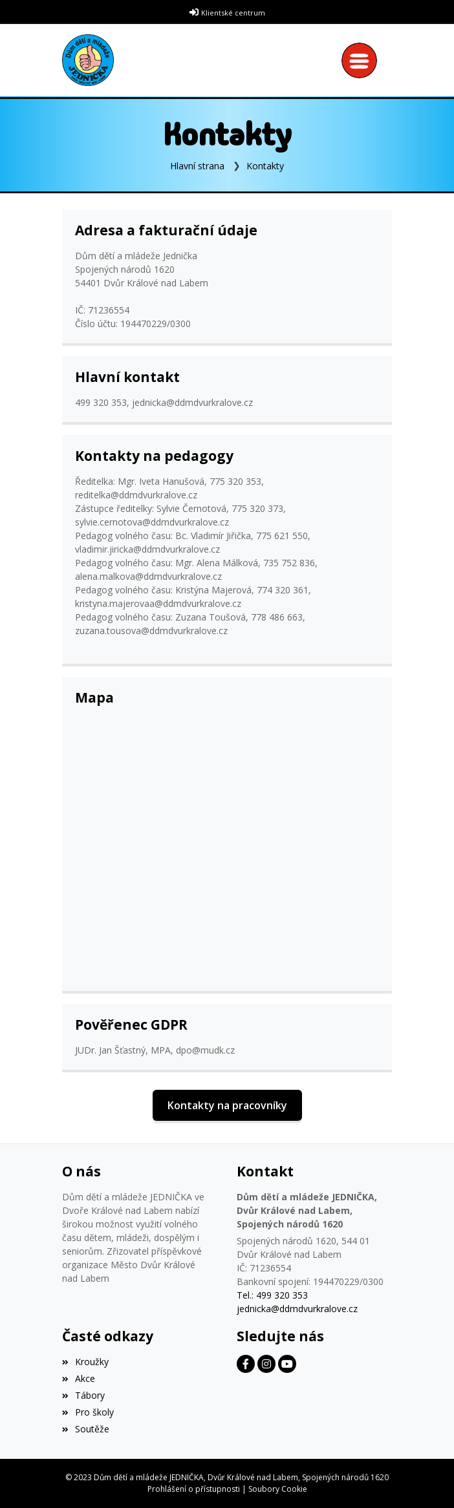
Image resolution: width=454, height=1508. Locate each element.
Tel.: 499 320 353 (272, 1295)
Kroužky (85, 1361)
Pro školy (88, 1412)
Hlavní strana (197, 166)
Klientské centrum (233, 12)
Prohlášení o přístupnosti (193, 1488)
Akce (78, 1378)
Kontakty (265, 166)
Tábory (83, 1395)
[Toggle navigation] (362, 60)
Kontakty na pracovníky (227, 1105)
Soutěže (85, 1429)
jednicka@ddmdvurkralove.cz (297, 1308)
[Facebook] (246, 1364)
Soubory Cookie (277, 1488)
